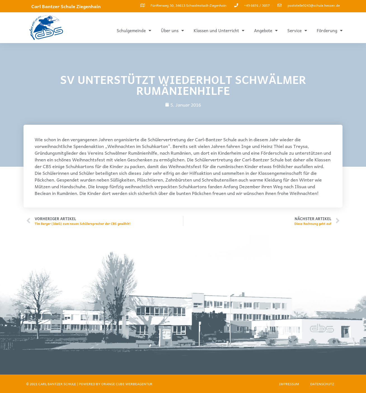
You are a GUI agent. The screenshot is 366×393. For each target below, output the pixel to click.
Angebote (266, 31)
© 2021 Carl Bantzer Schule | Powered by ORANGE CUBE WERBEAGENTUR (89, 384)
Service (297, 31)
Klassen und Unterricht (219, 31)
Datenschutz (322, 384)
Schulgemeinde (134, 31)
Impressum (289, 384)
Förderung (329, 31)
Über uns (172, 31)
